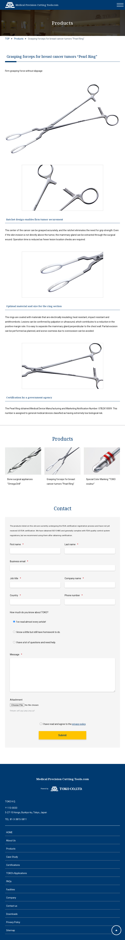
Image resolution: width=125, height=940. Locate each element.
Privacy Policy (13, 922)
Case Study (12, 857)
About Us (11, 840)
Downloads (12, 914)
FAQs (9, 881)
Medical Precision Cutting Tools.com (37, 5)
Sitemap (10, 930)
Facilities (10, 889)
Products (10, 848)
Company (11, 897)
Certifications (13, 865)
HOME (9, 832)
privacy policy (79, 724)
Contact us (11, 906)
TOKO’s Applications (16, 873)
